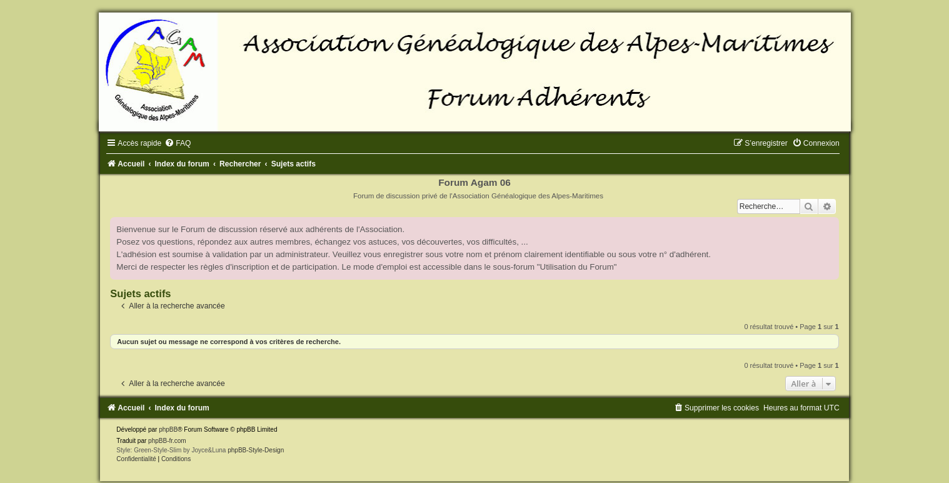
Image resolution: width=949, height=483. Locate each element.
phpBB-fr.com (167, 440)
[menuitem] (177, 143)
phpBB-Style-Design (256, 450)
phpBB (168, 429)
